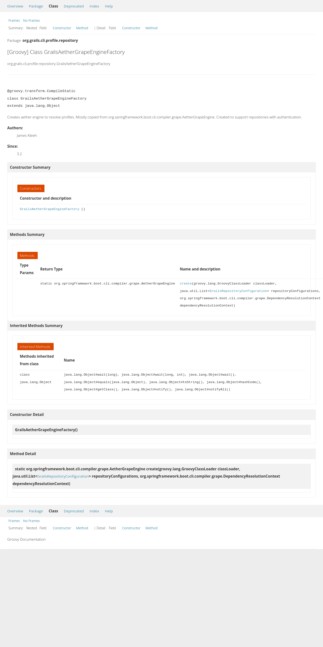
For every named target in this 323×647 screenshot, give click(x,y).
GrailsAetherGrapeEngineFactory (49, 209)
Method (82, 28)
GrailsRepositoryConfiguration (238, 291)
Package (36, 6)
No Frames (31, 20)
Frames (14, 20)
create (186, 283)
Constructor (62, 28)
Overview (15, 6)
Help (109, 6)
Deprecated (74, 6)
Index (94, 6)
